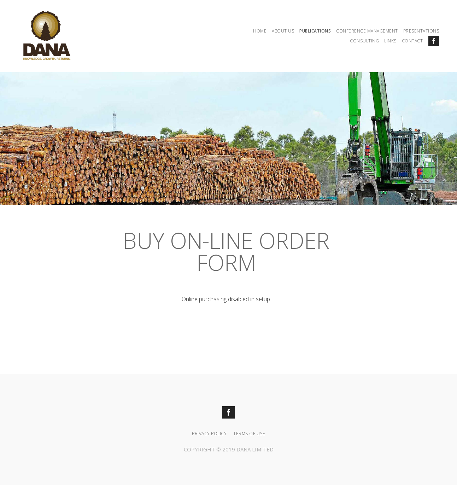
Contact (412, 41)
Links (390, 41)
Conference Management (367, 31)
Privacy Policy (209, 434)
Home (259, 31)
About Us (283, 31)
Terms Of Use (249, 434)
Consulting (364, 41)
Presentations (421, 31)
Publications (315, 31)
